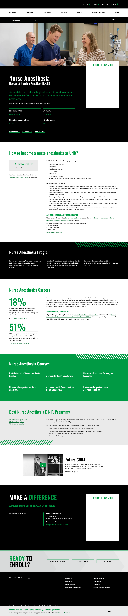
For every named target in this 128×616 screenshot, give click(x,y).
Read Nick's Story (71, 472)
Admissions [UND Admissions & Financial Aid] (29, 13)
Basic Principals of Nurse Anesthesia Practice (25, 374)
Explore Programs (98, 578)
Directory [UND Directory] (105, 4)
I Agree (112, 611)
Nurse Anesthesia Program (73, 218)
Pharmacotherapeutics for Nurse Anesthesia (25, 388)
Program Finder (16, 20)
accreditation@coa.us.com (54, 232)
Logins (96, 4)
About (117, 13)
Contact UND (69, 578)
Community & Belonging (73, 587)
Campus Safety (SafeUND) (101, 587)
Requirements (14, 131)
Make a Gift (97, 584)
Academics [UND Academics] (12, 13)
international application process (19, 177)
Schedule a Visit (83, 561)
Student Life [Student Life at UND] (47, 13)
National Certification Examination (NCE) (86, 315)
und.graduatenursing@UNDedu (57, 525)
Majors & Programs (98, 13)
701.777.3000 (28, 578)
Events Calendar (70, 584)
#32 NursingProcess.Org (16, 424)
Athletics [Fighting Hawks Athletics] (79, 13)
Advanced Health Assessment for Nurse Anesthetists (62, 388)
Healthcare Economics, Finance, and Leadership (99, 374)
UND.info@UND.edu (16, 578)
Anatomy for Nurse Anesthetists (62, 375)
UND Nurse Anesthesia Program (19, 343)
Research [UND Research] (64, 13)
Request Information (57, 561)
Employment (97, 581)
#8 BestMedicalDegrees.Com (18, 420)
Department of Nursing (17, 513)
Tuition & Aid (27, 131)
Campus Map (69, 581)
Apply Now (107, 561)
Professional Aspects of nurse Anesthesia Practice (99, 388)
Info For (86, 4)
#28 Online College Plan (16, 422)
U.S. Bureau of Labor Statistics (19, 318)
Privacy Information (64, 613)
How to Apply (40, 131)
